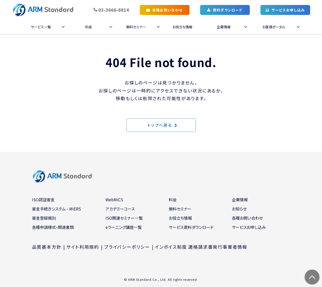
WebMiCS (114, 200)
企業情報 (224, 26)
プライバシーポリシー (127, 247)
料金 (88, 26)
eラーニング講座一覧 (124, 227)
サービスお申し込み (288, 9)
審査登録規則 (44, 218)
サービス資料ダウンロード (191, 227)
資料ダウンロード (227, 9)
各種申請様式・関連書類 (53, 227)
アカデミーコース (120, 209)
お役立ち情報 (182, 26)
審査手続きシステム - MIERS (56, 209)
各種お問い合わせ (167, 9)
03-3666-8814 (113, 9)
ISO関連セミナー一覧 (124, 218)
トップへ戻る (159, 125)
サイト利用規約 (82, 247)
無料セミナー (136, 26)
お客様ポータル (273, 26)
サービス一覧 (41, 26)
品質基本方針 (47, 247)
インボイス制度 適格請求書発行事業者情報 (201, 247)
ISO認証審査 (43, 200)
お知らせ (239, 209)
